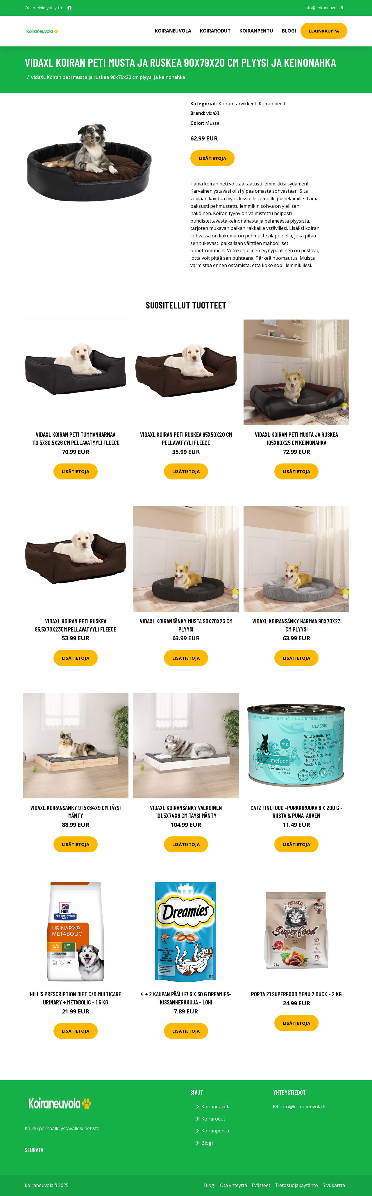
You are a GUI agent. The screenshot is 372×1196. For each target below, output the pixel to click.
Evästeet (261, 1185)
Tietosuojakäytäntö (296, 1185)
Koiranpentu (256, 31)
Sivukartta (334, 1185)
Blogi (289, 31)
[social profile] (69, 7)
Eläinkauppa (324, 31)
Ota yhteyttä (233, 1185)
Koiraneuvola (173, 31)
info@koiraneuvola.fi (323, 7)
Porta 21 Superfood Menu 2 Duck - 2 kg (296, 993)
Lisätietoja (212, 158)
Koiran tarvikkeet (237, 103)
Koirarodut (215, 31)
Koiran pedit (272, 103)
